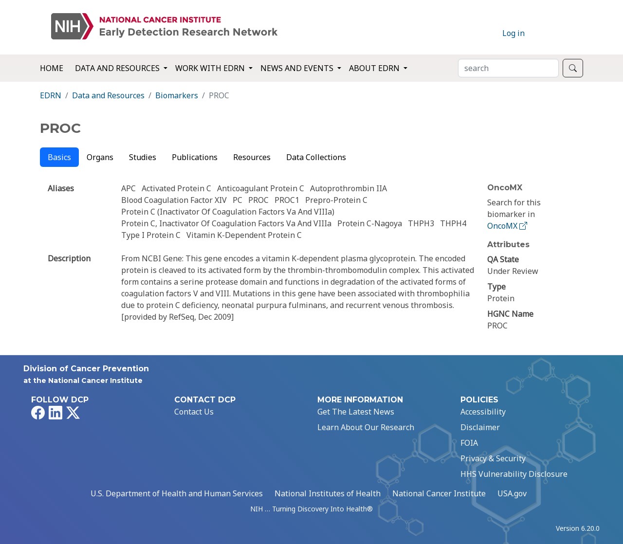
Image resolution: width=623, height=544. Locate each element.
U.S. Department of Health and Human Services (177, 493)
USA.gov (512, 493)
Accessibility (483, 411)
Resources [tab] (252, 157)
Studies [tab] (142, 157)
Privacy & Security (493, 458)
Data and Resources (108, 95)
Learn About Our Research (365, 427)
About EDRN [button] (375, 68)
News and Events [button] (297, 68)
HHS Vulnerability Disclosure (514, 474)
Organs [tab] (100, 157)
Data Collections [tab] (316, 157)
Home (51, 68)
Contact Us (194, 411)
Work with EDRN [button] (211, 68)
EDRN (50, 95)
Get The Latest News (355, 411)
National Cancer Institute (439, 493)
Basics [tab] (59, 157)
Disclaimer (480, 427)
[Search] (508, 68)
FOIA (469, 442)
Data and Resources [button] (118, 68)
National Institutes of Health (328, 493)
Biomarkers (176, 95)
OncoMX (508, 225)
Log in (513, 33)
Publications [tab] (195, 157)
